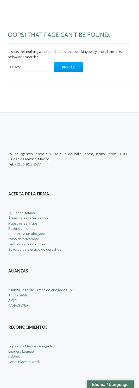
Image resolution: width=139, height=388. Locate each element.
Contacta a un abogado (26, 233)
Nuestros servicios (23, 223)
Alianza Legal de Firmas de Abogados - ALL (41, 290)
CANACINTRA (18, 305)
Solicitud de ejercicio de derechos (34, 249)
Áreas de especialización (28, 218)
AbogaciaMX (18, 295)
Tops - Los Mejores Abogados (31, 346)
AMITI (12, 300)
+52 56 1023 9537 (28, 164)
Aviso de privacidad (23, 239)
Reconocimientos (21, 228)
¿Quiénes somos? (22, 213)
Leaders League (21, 351)
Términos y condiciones (27, 244)
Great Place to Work (24, 361)
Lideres (14, 356)
